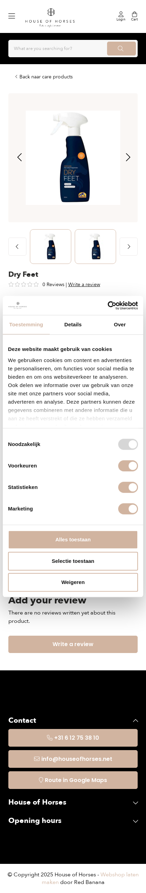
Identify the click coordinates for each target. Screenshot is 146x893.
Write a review (84, 284)
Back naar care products (46, 77)
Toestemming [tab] (26, 324)
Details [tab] (73, 324)
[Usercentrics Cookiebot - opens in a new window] (107, 305)
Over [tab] (120, 324)
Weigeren (72, 582)
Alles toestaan (73, 539)
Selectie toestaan (73, 561)
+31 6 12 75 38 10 (76, 738)
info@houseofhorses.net (76, 759)
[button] (19, 157)
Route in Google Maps (76, 780)
